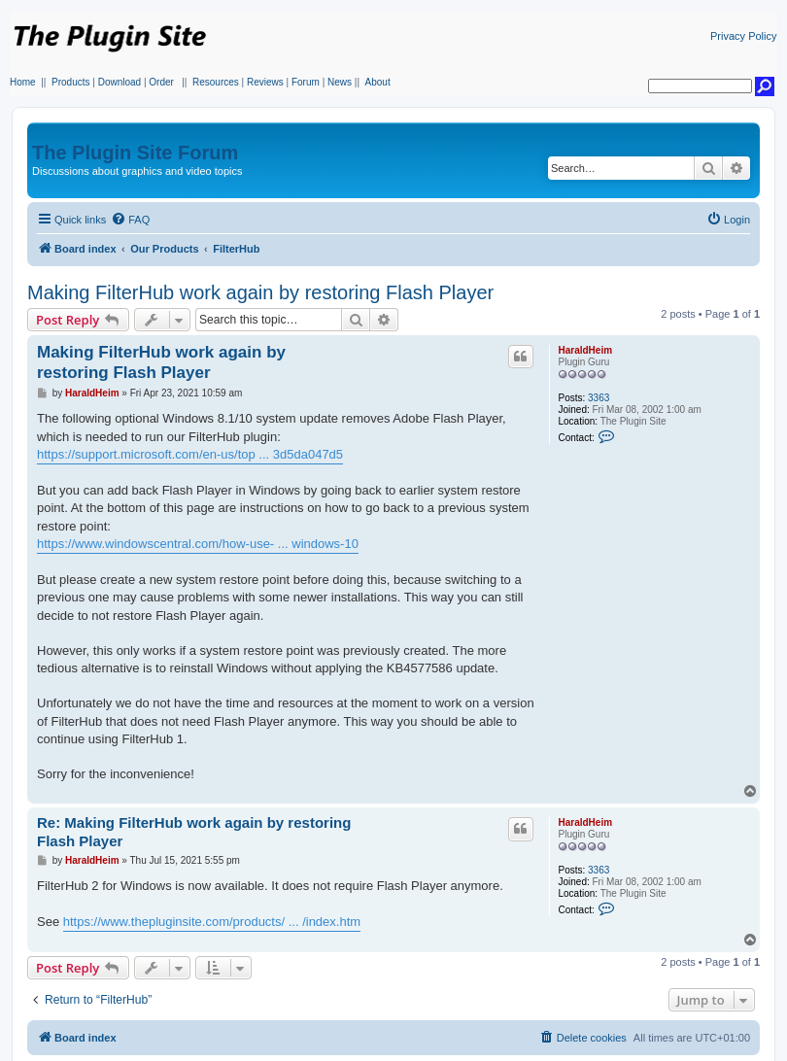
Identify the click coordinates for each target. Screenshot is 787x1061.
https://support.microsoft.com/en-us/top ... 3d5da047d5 (190, 454)
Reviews (265, 82)
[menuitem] (130, 219)
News (339, 82)
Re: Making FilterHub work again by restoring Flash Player (194, 831)
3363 (598, 398)
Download (119, 82)
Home (23, 82)
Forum (305, 82)
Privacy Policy (743, 36)
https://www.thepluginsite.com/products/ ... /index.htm (211, 921)
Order (161, 82)
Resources (215, 82)
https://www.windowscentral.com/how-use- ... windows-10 (198, 543)
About (378, 82)
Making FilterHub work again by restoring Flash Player (260, 292)
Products (70, 82)
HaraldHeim (585, 350)
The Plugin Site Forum (135, 152)
